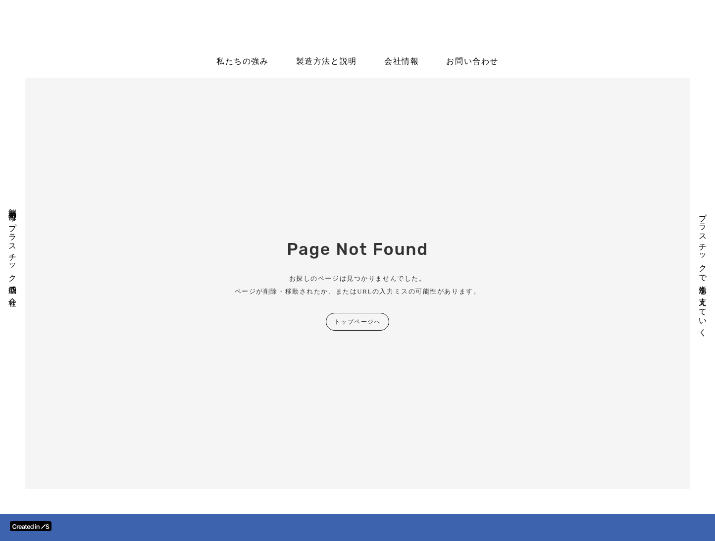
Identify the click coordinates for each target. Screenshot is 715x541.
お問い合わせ (472, 61)
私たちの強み (242, 61)
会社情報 (401, 61)
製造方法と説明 (326, 61)
